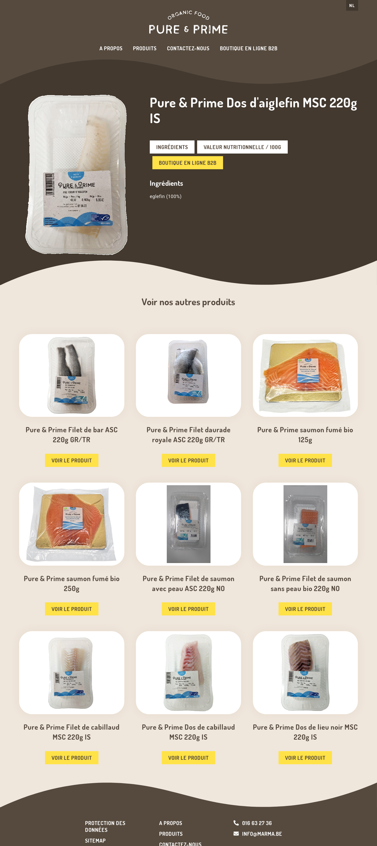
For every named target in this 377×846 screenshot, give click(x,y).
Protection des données (105, 826)
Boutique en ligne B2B (249, 48)
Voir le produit (72, 460)
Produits (145, 48)
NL (352, 5)
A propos (111, 48)
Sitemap (95, 840)
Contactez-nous (188, 48)
